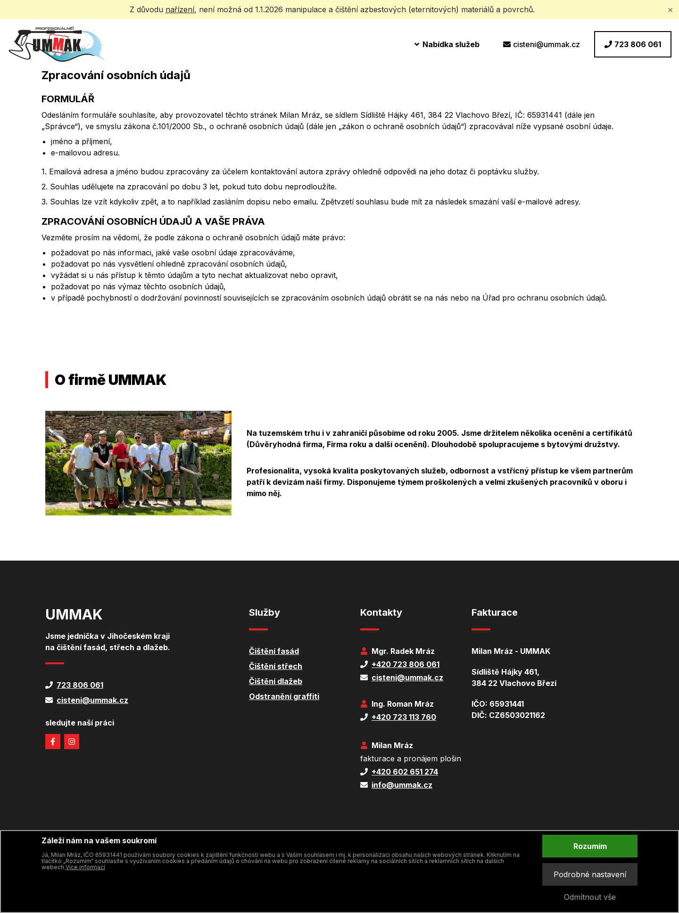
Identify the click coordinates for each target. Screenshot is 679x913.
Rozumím (590, 846)
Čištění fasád (274, 651)
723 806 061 (632, 44)
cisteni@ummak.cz (541, 44)
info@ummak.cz (402, 785)
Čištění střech (275, 666)
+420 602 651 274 (405, 771)
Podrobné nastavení (590, 874)
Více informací (85, 867)
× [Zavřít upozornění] (670, 9)
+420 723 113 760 (404, 717)
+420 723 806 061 (405, 664)
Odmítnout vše (590, 897)
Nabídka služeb (446, 44)
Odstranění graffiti (284, 696)
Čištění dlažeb (275, 681)
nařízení (180, 9)
